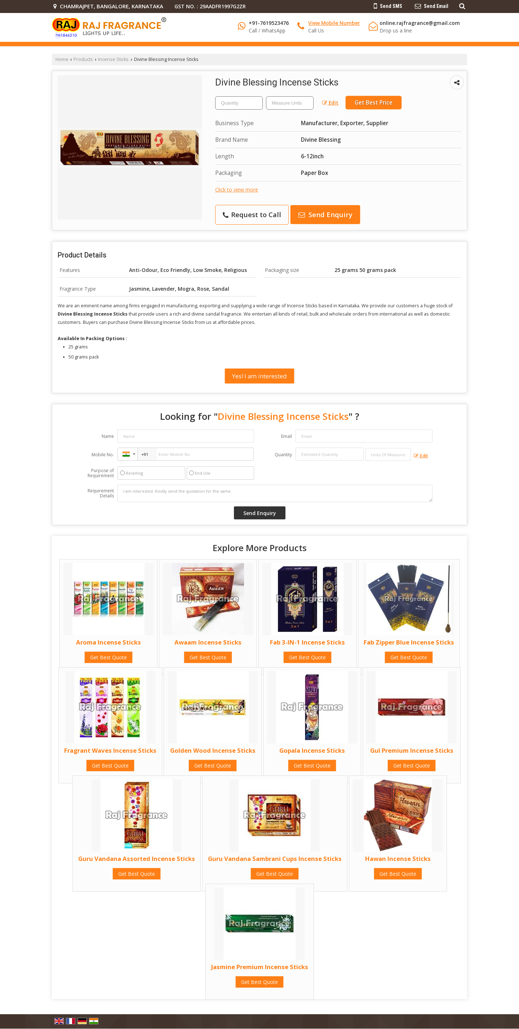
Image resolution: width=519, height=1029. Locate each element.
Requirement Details (101, 493)
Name (108, 436)
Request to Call (252, 214)
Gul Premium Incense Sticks (411, 750)
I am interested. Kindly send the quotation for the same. (274, 493)
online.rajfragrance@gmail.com (420, 22)
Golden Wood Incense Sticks (213, 750)
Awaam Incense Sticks (207, 642)
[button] (334, 22)
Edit (330, 102)
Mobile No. (103, 455)
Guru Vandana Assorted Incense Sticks (136, 858)
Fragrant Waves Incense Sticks (110, 750)
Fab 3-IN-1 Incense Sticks (307, 642)
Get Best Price (373, 102)
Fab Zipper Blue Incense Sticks (409, 642)
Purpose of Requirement (101, 473)
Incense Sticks (113, 59)
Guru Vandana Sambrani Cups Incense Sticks (275, 858)
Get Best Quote (108, 657)
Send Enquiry (325, 214)
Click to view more (236, 189)
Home (62, 59)
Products (83, 59)
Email (286, 436)
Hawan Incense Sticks (398, 858)
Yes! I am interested (259, 376)
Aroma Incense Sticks (108, 642)
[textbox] (290, 103)
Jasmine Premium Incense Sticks (259, 967)
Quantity (283, 455)
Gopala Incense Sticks (312, 750)
